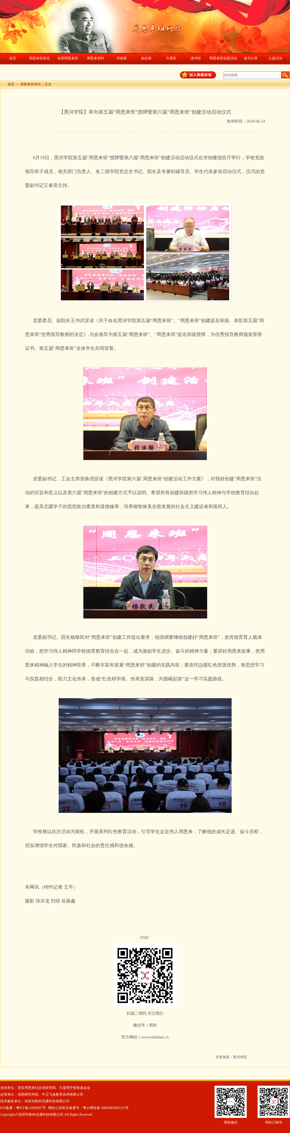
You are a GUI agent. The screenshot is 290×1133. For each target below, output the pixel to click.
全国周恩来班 (67, 58)
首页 (12, 58)
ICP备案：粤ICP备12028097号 (23, 1108)
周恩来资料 (95, 58)
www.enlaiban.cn (155, 1037)
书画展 (121, 58)
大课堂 (171, 58)
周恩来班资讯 (39, 58)
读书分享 (251, 58)
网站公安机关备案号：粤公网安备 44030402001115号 (88, 1108)
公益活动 (275, 58)
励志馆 (146, 58)
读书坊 (196, 58)
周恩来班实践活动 (223, 58)
